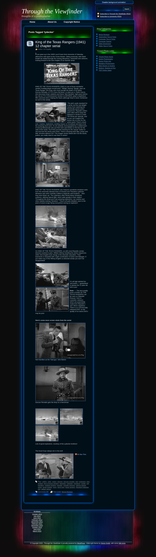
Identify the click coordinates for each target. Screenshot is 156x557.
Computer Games (105, 41)
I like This (82, 454)
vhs (39, 489)
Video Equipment (105, 44)
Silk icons (122, 543)
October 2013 (37, 514)
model (83, 483)
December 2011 (37, 522)
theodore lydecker (82, 487)
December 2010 (37, 525)
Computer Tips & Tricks (107, 39)
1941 (49, 482)
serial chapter (47, 487)
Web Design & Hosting (107, 66)
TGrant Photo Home (106, 57)
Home (32, 22)
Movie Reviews (67, 492)
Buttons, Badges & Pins (107, 68)
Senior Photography (106, 59)
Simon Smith (105, 543)
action (54, 482)
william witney (46, 489)
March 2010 (37, 531)
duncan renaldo (69, 482)
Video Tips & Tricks (105, 46)
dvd (76, 482)
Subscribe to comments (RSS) (111, 16)
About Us (52, 22)
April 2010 (37, 529)
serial (40, 487)
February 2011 (37, 524)
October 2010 (37, 527)
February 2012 (37, 520)
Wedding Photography (106, 63)
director (60, 482)
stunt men (60, 487)
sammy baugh (81, 485)
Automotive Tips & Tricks (107, 37)
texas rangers (70, 487)
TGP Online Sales (105, 70)
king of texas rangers (51, 483)
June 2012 (37, 518)
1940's (44, 482)
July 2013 (37, 516)
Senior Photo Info (105, 61)
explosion (82, 482)
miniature (77, 483)
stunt (55, 487)
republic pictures (69, 485)
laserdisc (63, 483)
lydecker (70, 483)
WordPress (81, 543)
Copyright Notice (72, 22)
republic (59, 485)
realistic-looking (50, 485)
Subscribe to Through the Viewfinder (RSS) (115, 14)
